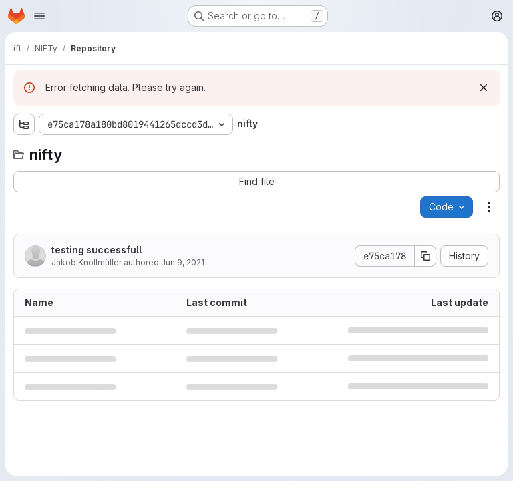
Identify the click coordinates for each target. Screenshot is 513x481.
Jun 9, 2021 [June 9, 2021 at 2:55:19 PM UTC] (182, 262)
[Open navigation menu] (39, 16)
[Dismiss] (484, 87)
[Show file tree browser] (24, 124)
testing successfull (96, 249)
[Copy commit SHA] (425, 256)
